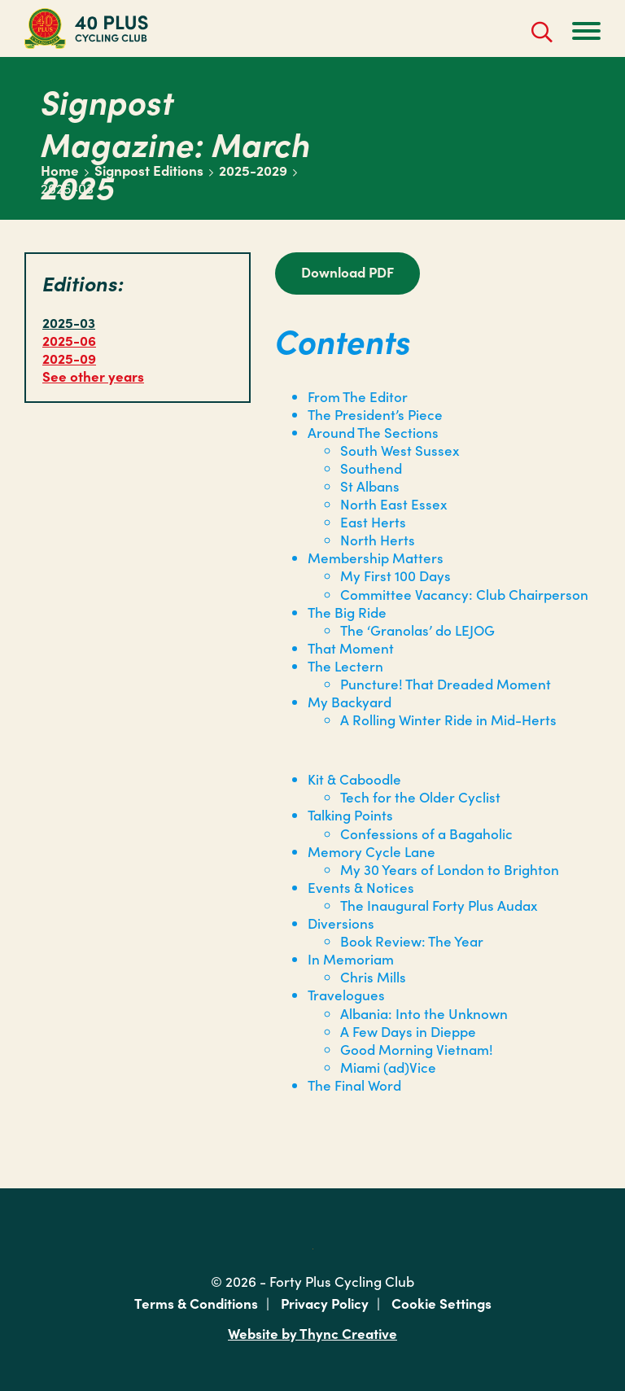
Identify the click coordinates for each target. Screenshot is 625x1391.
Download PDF (347, 272)
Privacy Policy (325, 1303)
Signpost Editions (148, 170)
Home (60, 170)
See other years (93, 376)
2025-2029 (253, 170)
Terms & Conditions (196, 1303)
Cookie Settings (441, 1303)
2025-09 (69, 358)
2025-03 (68, 322)
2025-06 (69, 340)
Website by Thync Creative (312, 1333)
